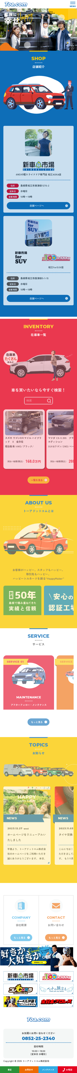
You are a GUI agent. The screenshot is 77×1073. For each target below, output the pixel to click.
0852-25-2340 (38, 1038)
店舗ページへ (49, 212)
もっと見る (39, 734)
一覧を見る (39, 492)
